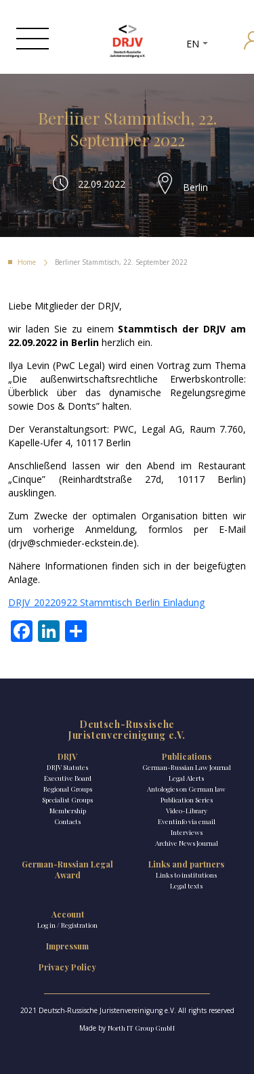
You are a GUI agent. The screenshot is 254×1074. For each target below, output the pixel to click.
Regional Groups (67, 789)
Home (27, 262)
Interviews (187, 832)
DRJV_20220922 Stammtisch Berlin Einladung (106, 602)
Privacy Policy (67, 967)
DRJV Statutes (67, 767)
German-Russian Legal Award (67, 869)
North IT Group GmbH (141, 1028)
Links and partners (186, 864)
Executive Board (67, 778)
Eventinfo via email (186, 821)
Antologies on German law (186, 789)
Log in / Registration (67, 925)
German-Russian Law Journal (186, 767)
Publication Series (187, 799)
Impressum (67, 946)
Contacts (67, 821)
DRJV (67, 756)
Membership (67, 810)
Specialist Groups (67, 799)
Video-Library (186, 810)
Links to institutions (186, 875)
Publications (186, 756)
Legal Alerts (186, 778)
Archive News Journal (186, 843)
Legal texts (186, 885)
